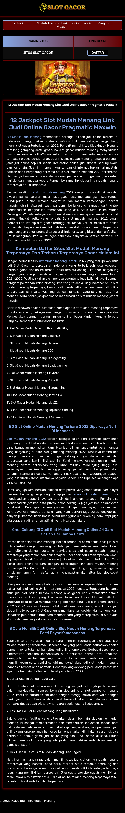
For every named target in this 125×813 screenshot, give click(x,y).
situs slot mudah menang (46, 192)
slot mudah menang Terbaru (58, 261)
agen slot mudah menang (92, 494)
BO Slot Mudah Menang (24, 137)
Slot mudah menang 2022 (26, 439)
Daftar (98, 52)
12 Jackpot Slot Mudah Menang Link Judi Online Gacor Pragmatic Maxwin (62, 25)
